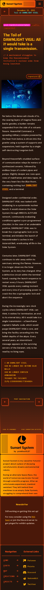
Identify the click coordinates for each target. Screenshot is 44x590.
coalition (36, 25)
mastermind (9, 28)
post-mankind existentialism (17, 25)
